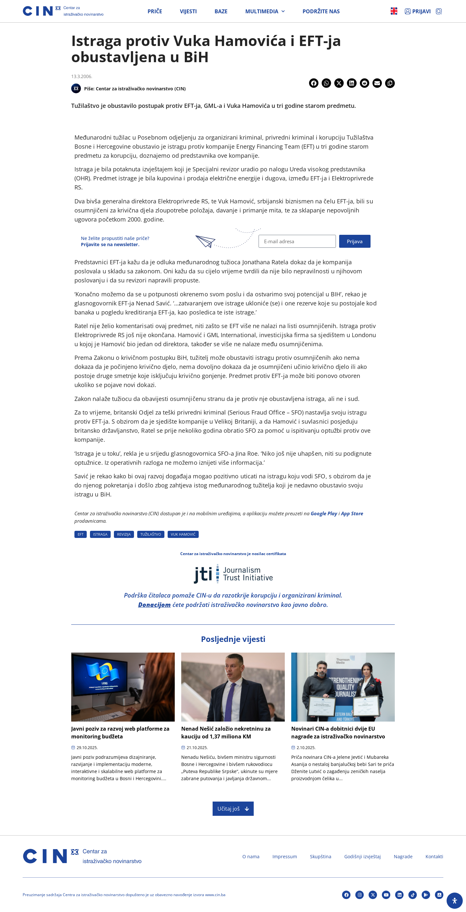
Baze (221, 11)
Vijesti (188, 11)
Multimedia (265, 11)
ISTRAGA (100, 534)
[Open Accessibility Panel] (455, 901)
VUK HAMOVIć (183, 534)
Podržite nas (321, 11)
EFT (80, 534)
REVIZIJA (124, 534)
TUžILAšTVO (150, 534)
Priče (155, 11)
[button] (313, 83)
